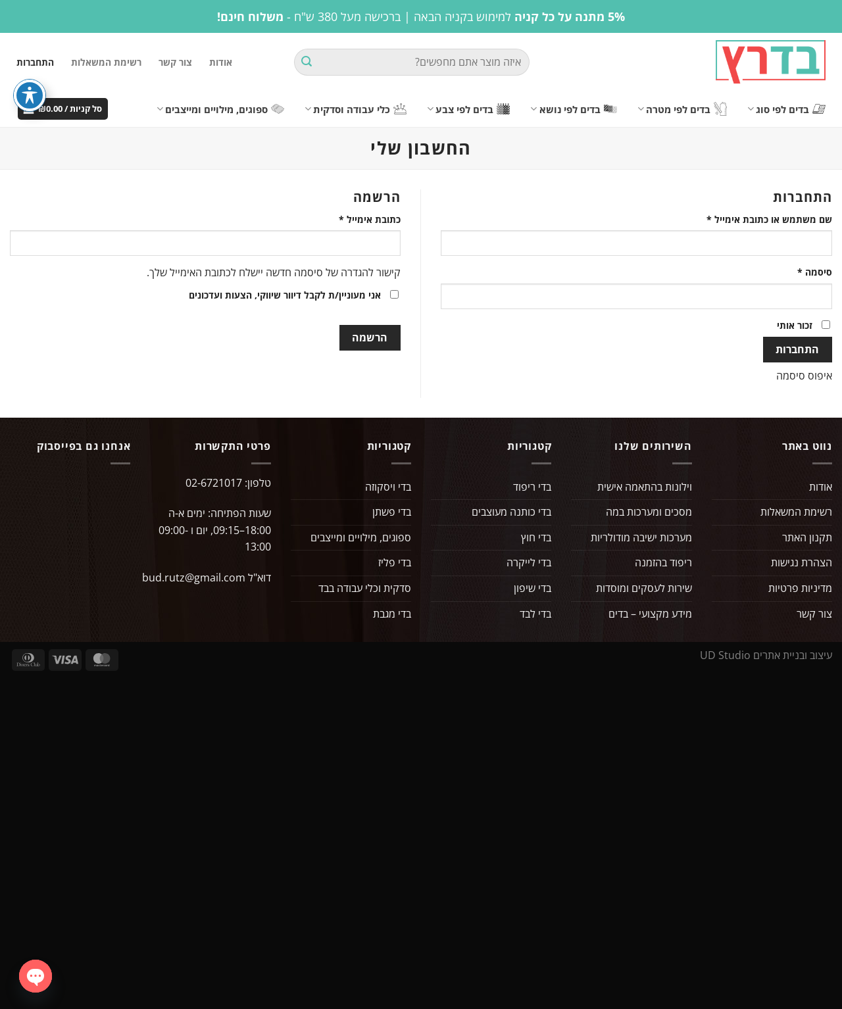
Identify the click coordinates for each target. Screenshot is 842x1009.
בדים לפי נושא (573, 109)
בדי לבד (535, 613)
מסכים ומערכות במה (649, 511)
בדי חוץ (536, 537)
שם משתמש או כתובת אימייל (759, 219)
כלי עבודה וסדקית (356, 109)
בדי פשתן (391, 511)
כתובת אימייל (360, 219)
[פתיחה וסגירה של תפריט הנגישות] (29, 95)
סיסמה (805, 271)
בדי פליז (394, 562)
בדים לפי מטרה (682, 109)
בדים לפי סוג (786, 109)
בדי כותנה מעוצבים (511, 511)
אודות (220, 62)
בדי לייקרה (529, 562)
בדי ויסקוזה (388, 487)
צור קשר (175, 62)
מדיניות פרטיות (800, 588)
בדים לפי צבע (468, 109)
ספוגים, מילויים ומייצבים (220, 109)
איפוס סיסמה (804, 375)
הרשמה (369, 337)
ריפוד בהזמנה (663, 562)
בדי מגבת (392, 613)
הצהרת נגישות (801, 562)
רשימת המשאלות (106, 62)
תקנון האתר (807, 537)
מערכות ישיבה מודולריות (641, 537)
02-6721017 (214, 483)
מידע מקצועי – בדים (650, 613)
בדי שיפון (532, 588)
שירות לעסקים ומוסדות (644, 588)
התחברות (797, 349)
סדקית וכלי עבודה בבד (364, 588)
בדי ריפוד (532, 487)
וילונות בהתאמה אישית (644, 487)
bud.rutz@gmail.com (193, 577)
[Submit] (306, 62)
